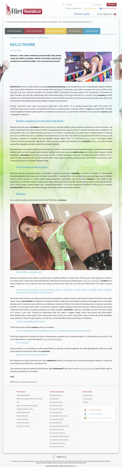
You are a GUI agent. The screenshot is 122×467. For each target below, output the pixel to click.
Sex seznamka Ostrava (57, 409)
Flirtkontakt (15, 38)
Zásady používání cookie (25, 409)
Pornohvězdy (91, 31)
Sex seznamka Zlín (55, 423)
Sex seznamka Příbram (57, 447)
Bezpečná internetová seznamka (27, 406)
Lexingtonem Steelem (53, 339)
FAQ (18, 402)
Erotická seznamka (56, 395)
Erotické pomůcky (55, 31)
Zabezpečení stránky (23, 412)
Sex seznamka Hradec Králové (59, 440)
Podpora (85, 402)
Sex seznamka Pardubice (57, 433)
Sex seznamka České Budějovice (60, 436)
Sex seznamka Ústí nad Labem (59, 426)
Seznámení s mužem (23, 426)
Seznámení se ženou (23, 423)
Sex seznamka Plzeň (56, 406)
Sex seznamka (54, 399)
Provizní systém (88, 395)
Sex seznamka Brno (56, 412)
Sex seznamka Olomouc (57, 443)
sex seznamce (85, 368)
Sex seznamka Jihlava (57, 419)
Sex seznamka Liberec (56, 430)
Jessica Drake (90, 138)
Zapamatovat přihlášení (109, 8)
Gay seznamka (87, 399)
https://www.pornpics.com (26, 382)
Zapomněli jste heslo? (90, 8)
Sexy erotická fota (22, 416)
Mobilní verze (61, 457)
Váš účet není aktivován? (73, 8)
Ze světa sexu (75, 31)
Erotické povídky (34, 31)
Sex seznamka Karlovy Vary (58, 416)
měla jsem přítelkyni (91, 281)
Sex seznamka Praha (56, 402)
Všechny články (14, 31)
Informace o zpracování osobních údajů (29, 399)
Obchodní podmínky (23, 395)
